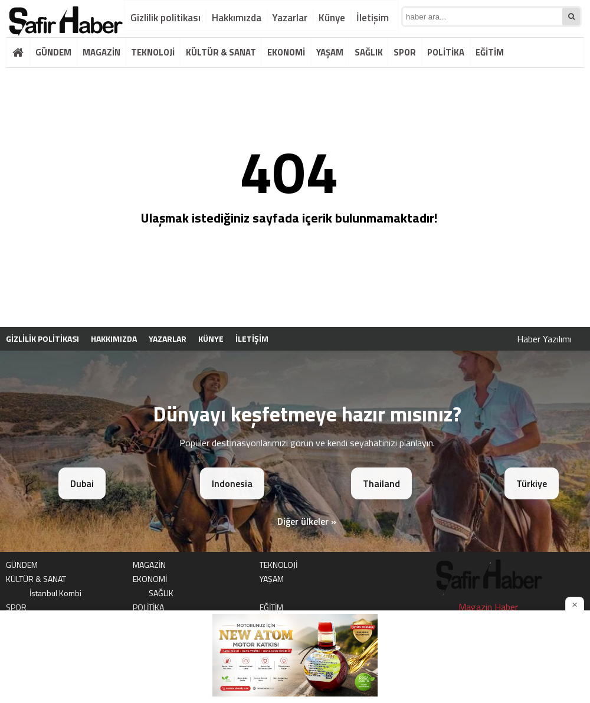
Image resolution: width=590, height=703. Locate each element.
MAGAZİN (101, 52)
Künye (332, 17)
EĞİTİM (490, 52)
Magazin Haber (488, 607)
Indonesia (232, 483)
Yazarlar (289, 17)
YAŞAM (329, 52)
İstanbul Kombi (55, 593)
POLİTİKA (445, 52)
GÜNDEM (53, 52)
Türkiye (531, 483)
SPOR (405, 52)
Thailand (381, 483)
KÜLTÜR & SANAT (221, 52)
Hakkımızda (236, 17)
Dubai (82, 483)
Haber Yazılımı (544, 339)
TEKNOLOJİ (153, 52)
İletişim (372, 17)
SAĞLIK (369, 52)
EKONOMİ (286, 52)
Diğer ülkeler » (306, 521)
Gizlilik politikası (165, 17)
